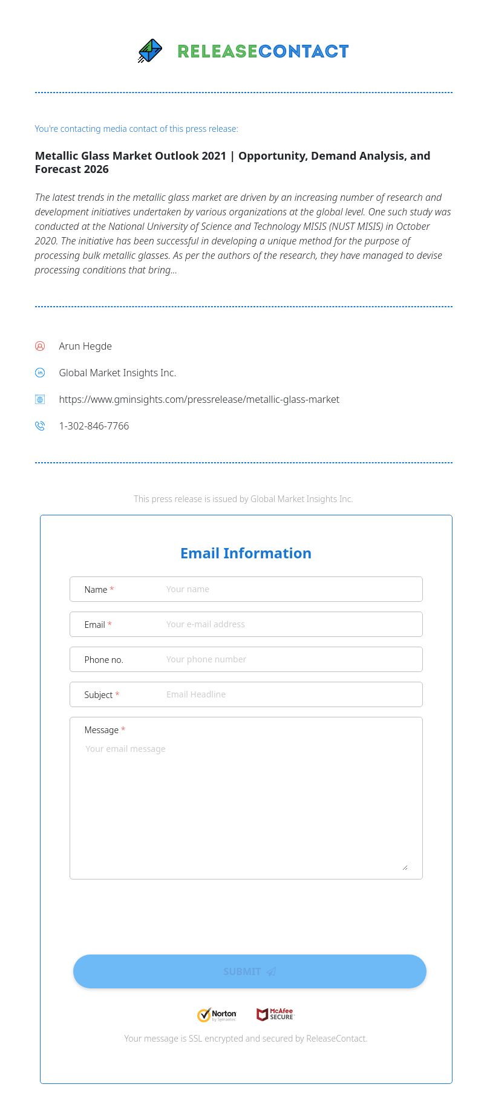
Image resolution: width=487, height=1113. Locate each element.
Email (99, 624)
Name (99, 589)
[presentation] (246, 912)
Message (105, 730)
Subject (102, 694)
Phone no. (104, 659)
